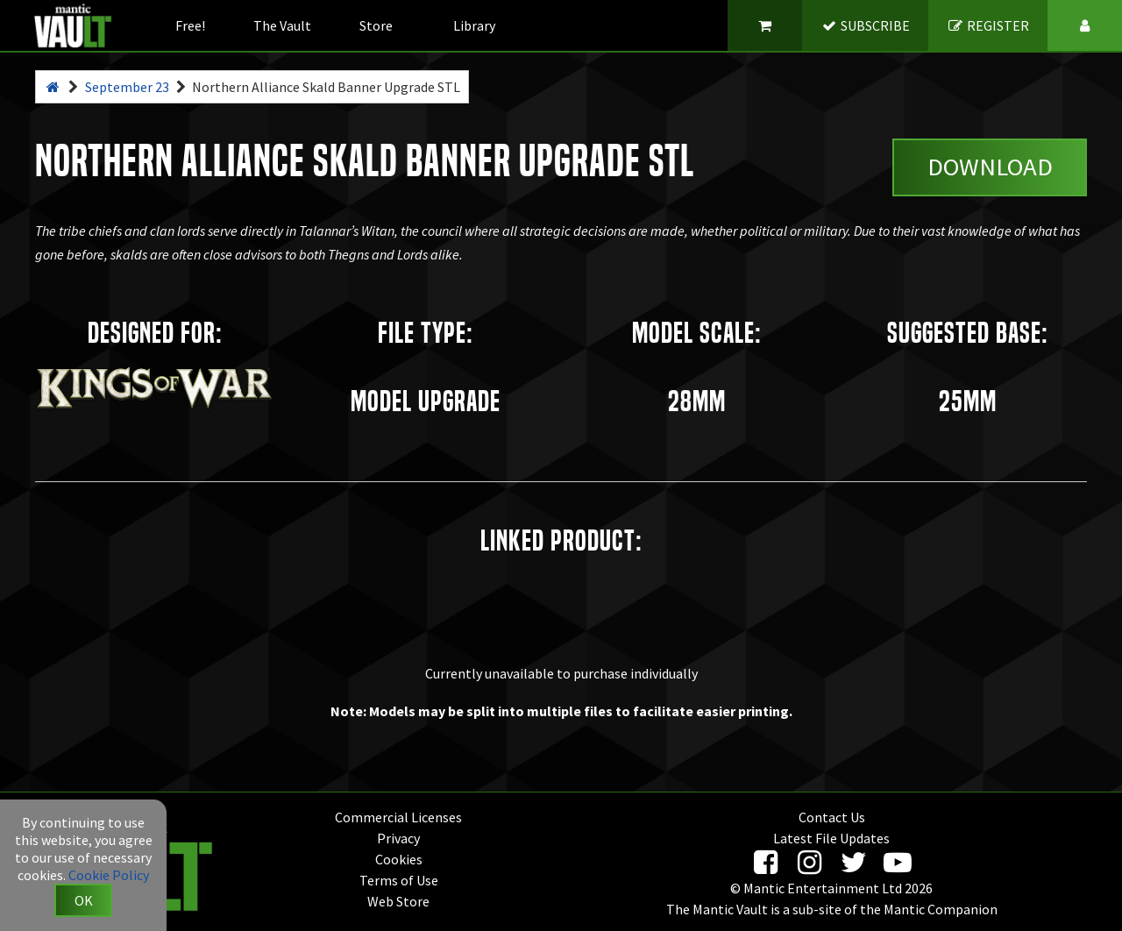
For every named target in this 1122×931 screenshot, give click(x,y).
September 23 (127, 87)
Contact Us (832, 817)
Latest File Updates (831, 838)
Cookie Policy (108, 875)
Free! (190, 25)
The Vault (282, 25)
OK (84, 900)
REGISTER (988, 25)
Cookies (399, 859)
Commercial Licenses (398, 817)
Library (474, 25)
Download (990, 166)
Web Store (398, 901)
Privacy (398, 838)
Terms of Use (398, 880)
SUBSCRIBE (865, 25)
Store (376, 25)
